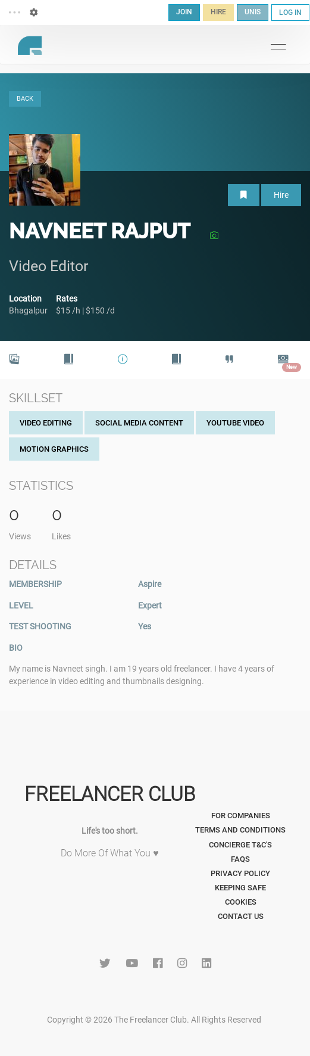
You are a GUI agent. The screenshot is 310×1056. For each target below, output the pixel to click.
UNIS (253, 12)
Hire (281, 195)
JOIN (184, 12)
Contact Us (241, 916)
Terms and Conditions (240, 829)
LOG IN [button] (290, 12)
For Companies (240, 815)
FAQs (240, 859)
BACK (25, 99)
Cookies (240, 901)
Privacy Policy (240, 873)
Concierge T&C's (240, 844)
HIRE (218, 12)
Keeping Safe (240, 887)
